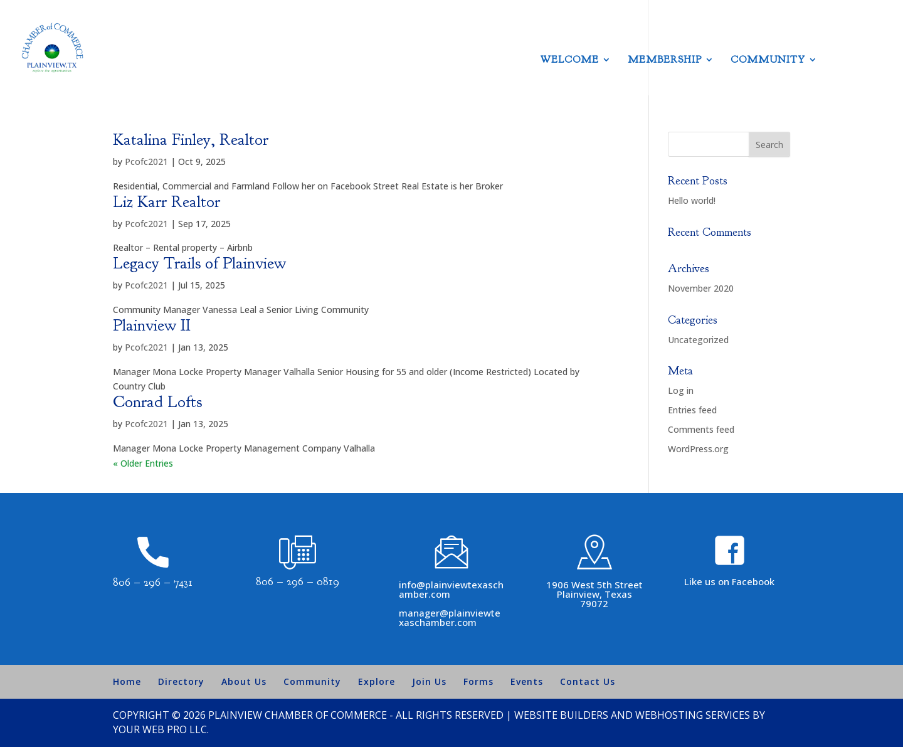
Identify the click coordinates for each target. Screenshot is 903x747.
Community (768, 60)
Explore (376, 681)
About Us (244, 681)
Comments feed (701, 429)
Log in (681, 390)
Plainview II (152, 325)
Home (127, 681)
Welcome (570, 60)
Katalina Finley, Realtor (190, 139)
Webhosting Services (692, 715)
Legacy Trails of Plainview (199, 263)
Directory (181, 681)
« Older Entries (143, 463)
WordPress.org (698, 449)
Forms (478, 681)
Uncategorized (698, 340)
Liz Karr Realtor (166, 201)
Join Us (429, 681)
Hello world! (692, 200)
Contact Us (587, 681)
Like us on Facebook (729, 581)
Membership (665, 60)
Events (526, 681)
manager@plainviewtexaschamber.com (449, 617)
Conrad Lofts (157, 401)
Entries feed (692, 410)
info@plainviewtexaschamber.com (451, 589)
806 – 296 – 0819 (297, 582)
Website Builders (561, 715)
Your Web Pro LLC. (161, 729)
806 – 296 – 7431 (153, 582)
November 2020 (701, 288)
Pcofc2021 (146, 161)
